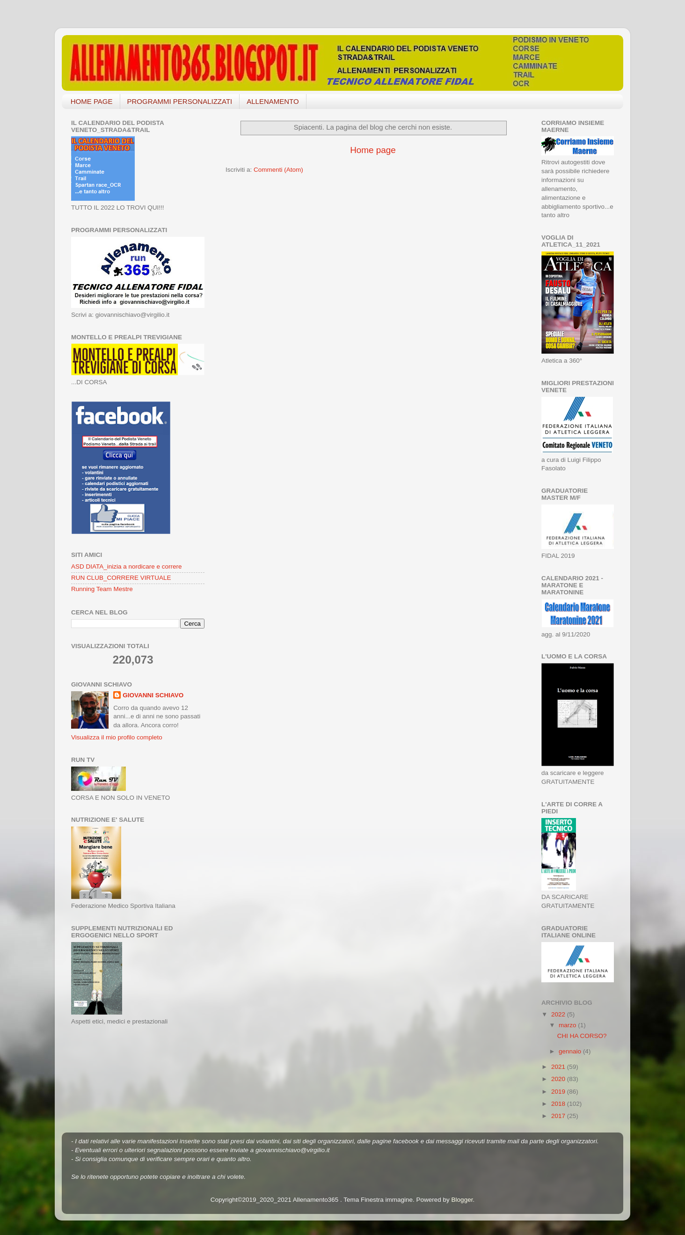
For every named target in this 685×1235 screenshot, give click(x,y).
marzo (568, 1025)
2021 (559, 1066)
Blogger (462, 1199)
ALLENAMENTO (273, 101)
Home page (373, 150)
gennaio (571, 1051)
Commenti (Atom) (278, 169)
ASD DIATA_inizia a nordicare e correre (126, 566)
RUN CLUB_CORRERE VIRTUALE (121, 577)
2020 (559, 1078)
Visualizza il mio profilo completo (116, 737)
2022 (559, 1014)
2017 (559, 1115)
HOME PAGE (92, 101)
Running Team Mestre (102, 588)
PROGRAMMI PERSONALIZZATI (180, 101)
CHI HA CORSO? (582, 1035)
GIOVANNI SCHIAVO (153, 695)
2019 (559, 1091)
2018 (559, 1103)
